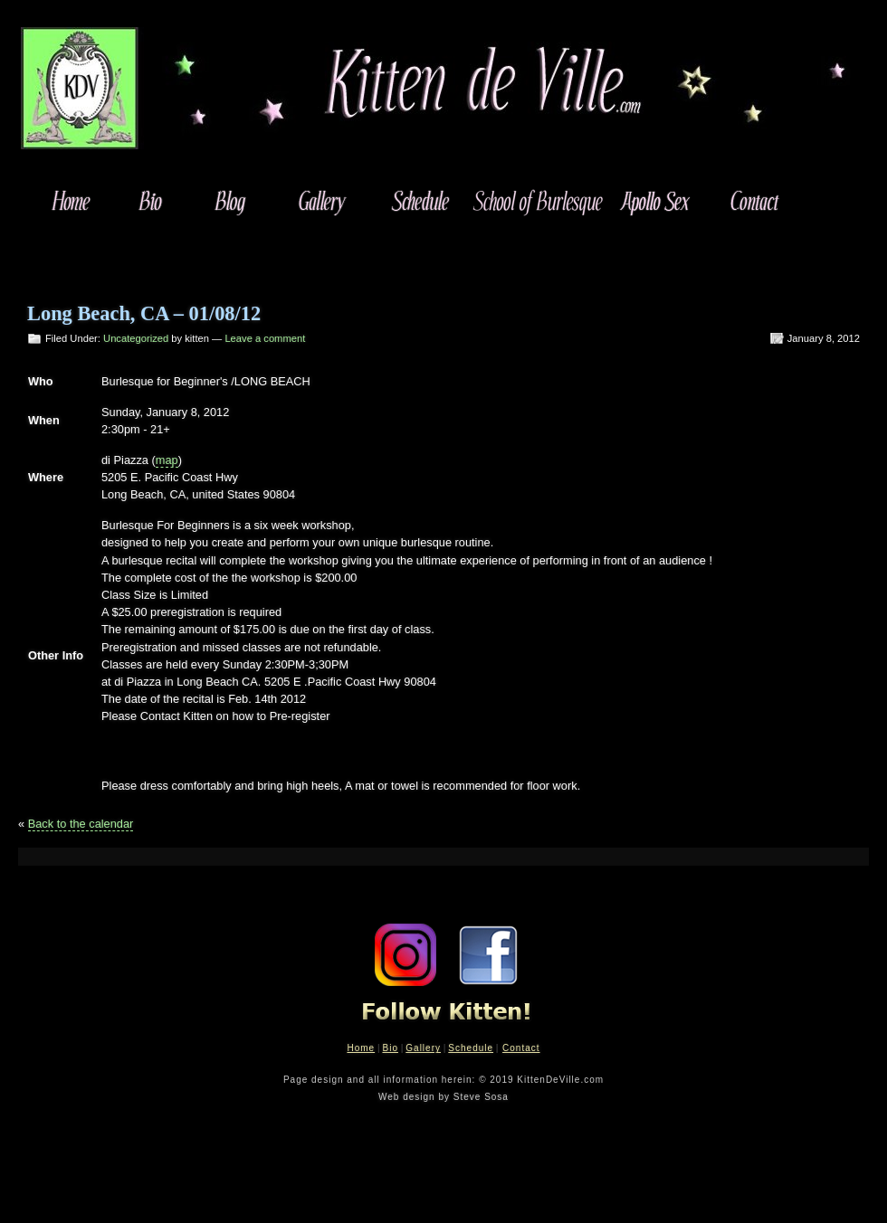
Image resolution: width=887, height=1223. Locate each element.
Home (361, 1048)
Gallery (423, 1048)
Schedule (470, 1048)
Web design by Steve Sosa (443, 1097)
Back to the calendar (81, 823)
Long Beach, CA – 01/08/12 (144, 313)
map (167, 460)
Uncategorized (135, 338)
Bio (389, 1048)
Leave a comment (264, 338)
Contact (520, 1048)
